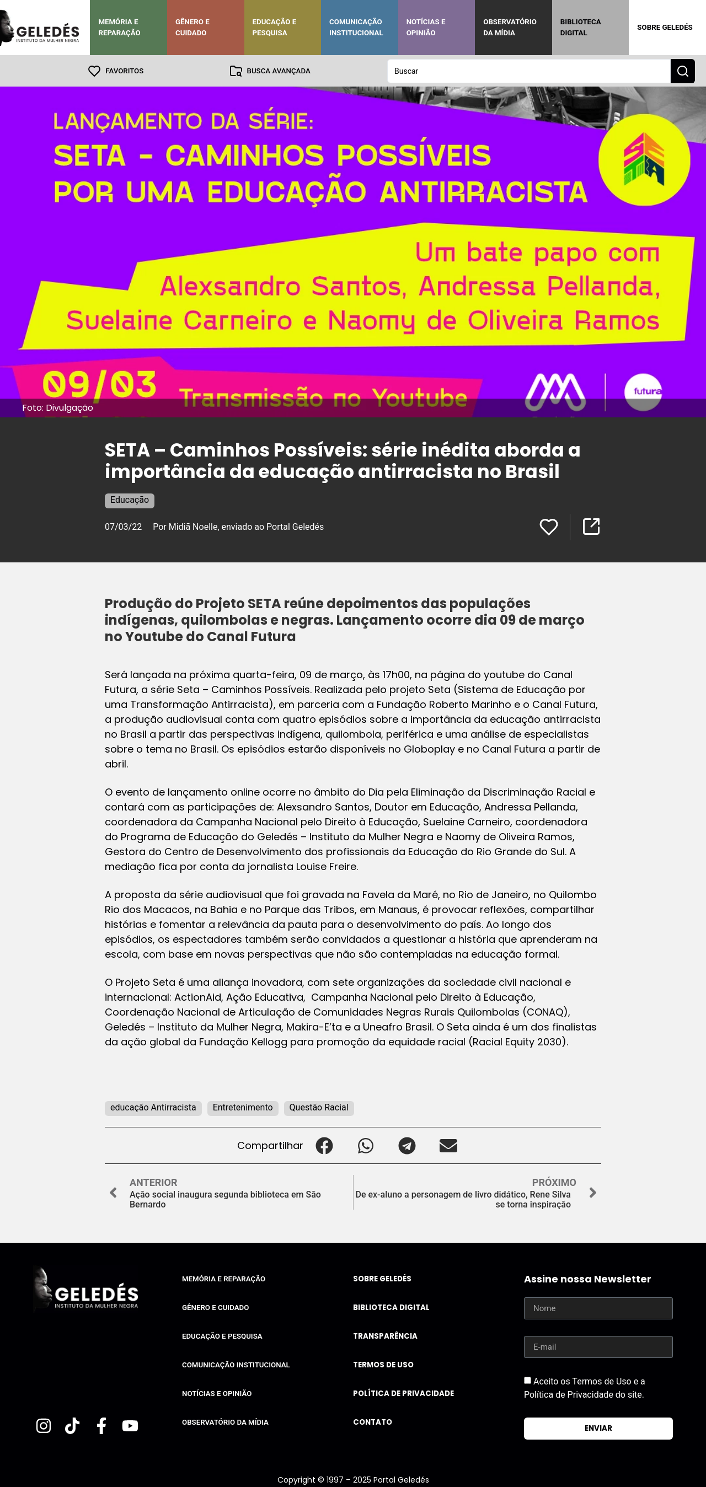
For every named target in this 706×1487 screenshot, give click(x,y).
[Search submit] (683, 70)
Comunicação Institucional (356, 27)
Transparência (385, 1335)
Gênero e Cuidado (192, 27)
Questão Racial (319, 1107)
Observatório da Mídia (510, 27)
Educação (129, 499)
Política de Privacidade (403, 1393)
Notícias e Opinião (426, 27)
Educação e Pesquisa (275, 27)
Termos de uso (383, 1364)
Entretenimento (243, 1107)
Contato (372, 1421)
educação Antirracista (153, 1107)
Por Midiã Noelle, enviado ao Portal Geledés (238, 526)
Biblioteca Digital (580, 27)
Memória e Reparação (119, 27)
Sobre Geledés (664, 27)
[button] (324, 1144)
